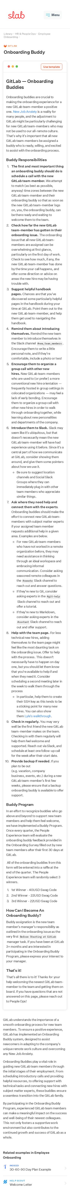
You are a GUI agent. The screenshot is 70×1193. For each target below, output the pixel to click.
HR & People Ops (25, 33)
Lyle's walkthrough (38, 716)
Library (8, 33)
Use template (51, 67)
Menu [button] (53, 15)
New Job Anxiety (25, 111)
